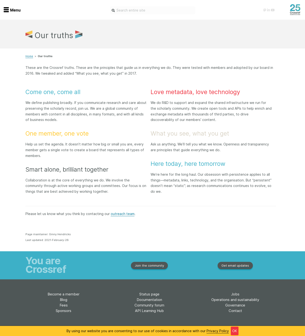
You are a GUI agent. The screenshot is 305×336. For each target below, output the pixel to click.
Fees (64, 305)
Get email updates (235, 265)
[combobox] (152, 10)
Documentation (149, 299)
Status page (149, 294)
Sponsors (63, 310)
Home (29, 56)
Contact (235, 310)
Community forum (149, 305)
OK (234, 331)
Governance (235, 305)
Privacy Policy (218, 331)
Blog (63, 299)
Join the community (149, 265)
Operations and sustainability (235, 299)
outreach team (122, 214)
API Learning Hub (149, 310)
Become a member (63, 294)
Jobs (235, 294)
